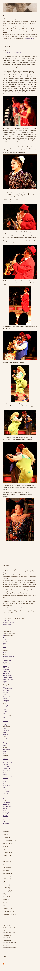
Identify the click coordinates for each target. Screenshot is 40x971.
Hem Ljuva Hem (7, 806)
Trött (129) (5, 905)
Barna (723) (6, 834)
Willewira (5, 759)
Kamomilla (5, 649)
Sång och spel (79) (7, 891)
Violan (4, 789)
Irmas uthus (6, 780)
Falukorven (6, 692)
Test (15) (5, 894)
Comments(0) (6, 549)
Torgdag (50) (6, 899)
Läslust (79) (6, 864)
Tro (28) (5, 902)
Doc (4, 637)
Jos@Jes (5, 662)
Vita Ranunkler (6, 768)
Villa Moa (5, 816)
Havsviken (5, 795)
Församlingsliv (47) (8, 843)
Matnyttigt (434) (7, 867)
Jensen (4, 643)
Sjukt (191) (5, 882)
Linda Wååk (6, 669)
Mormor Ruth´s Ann (8, 762)
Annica (4, 647)
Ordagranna (6, 673)
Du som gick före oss (8, 622)
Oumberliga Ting (7, 696)
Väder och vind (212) (8, 911)
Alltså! (4, 694)
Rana (4, 821)
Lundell (5, 743)
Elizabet (5, 681)
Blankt (4, 751)
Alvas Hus (5, 778)
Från (4, 635)
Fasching (5, 666)
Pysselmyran (6, 742)
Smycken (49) (6, 885)
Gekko (4, 728)
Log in (4, 956)
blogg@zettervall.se (28, 38)
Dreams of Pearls (7, 749)
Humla (4, 753)
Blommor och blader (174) (9, 840)
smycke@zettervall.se (23, 607)
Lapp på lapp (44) (7, 861)
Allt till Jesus (6, 620)
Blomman (5, 721)
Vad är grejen (6, 700)
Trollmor (5, 658)
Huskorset (5, 719)
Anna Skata (6, 766)
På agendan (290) (7, 873)
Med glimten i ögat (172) (9, 914)
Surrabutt (5, 698)
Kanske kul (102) (7, 852)
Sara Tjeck (5, 808)
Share (4, 551)
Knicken (5, 711)
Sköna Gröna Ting (7, 776)
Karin (4, 639)
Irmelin (4, 652)
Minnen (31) (6, 870)
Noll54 (4, 783)
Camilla (5, 713)
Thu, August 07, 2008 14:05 (15, 52)
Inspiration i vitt (7, 757)
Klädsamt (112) (7, 855)
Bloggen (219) (6, 837)
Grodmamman (6, 671)
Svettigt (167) (6, 888)
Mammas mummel (7, 677)
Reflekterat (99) (7, 879)
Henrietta (5, 810)
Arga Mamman (6, 802)
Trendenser (5, 781)
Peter (4, 717)
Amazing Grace (7, 624)
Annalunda (5, 764)
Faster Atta (5, 734)
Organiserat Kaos (7, 675)
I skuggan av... (6, 690)
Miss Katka (6, 814)
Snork (4, 732)
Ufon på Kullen (7, 702)
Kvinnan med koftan (8, 688)
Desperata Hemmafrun (8, 656)
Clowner (7, 46)
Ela (3, 645)
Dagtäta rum (6, 823)
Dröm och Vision (7, 804)
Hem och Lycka (7, 772)
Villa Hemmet (6, 791)
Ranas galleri (6, 706)
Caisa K (5, 774)
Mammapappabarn (7, 660)
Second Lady (6, 812)
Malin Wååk (6, 668)
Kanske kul (5, 50)
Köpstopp (5, 725)
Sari (4, 787)
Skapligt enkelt (6, 738)
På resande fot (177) (8, 876)
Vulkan (4, 799)
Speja (4, 687)
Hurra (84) (5, 846)
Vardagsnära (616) (7, 908)
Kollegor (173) (6, 858)
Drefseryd (5, 793)
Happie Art (5, 745)
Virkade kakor (6, 730)
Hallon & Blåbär (7, 664)
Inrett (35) (5, 849)
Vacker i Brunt (6, 770)
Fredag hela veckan (8, 679)
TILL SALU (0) (7, 896)
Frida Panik (6, 683)
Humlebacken (6, 785)
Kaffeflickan (6, 641)
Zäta (5, 15)
